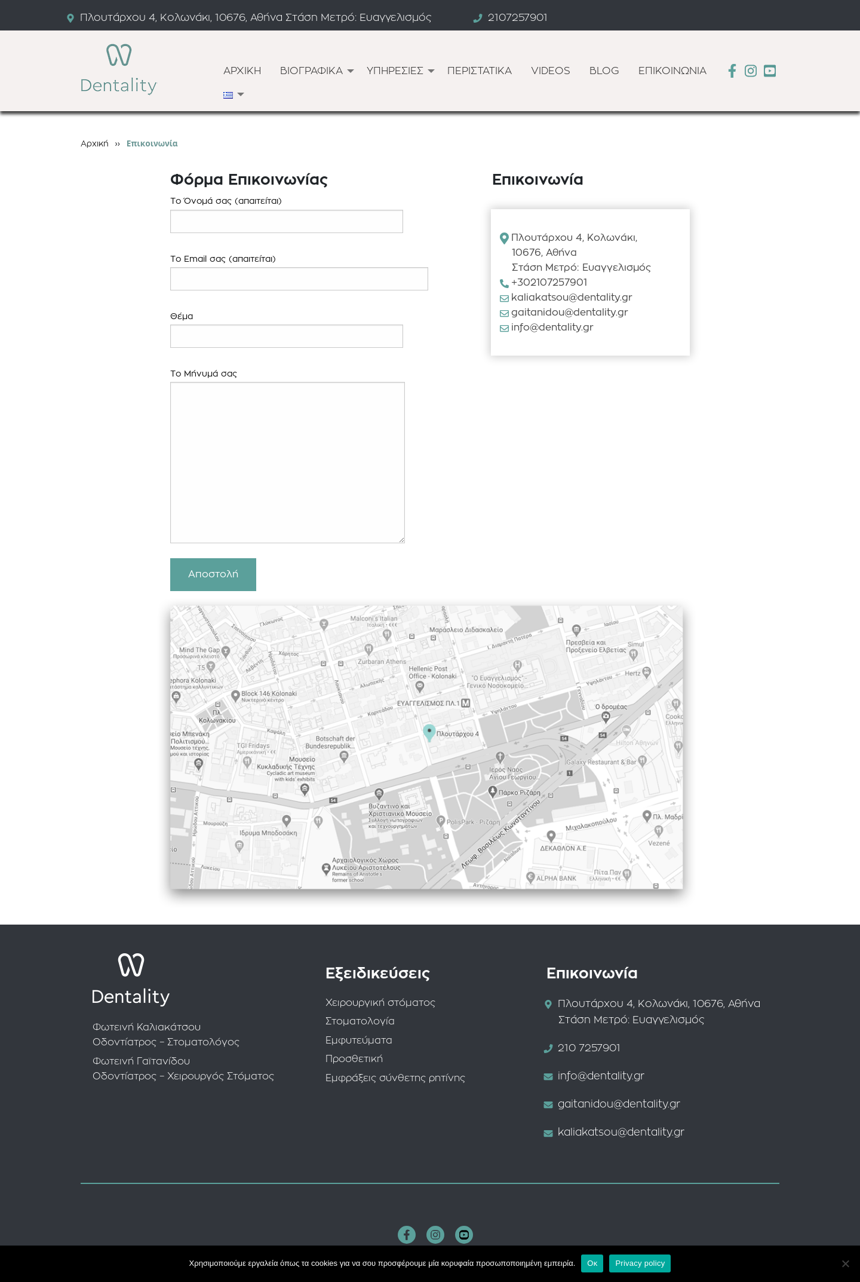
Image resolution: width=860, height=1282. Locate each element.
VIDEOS (550, 71)
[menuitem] (242, 70)
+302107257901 (549, 282)
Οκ (592, 1263)
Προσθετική (354, 1059)
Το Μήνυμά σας (287, 456)
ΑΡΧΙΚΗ (242, 71)
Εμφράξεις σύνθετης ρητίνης (395, 1078)
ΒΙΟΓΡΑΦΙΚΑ (311, 71)
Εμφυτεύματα (358, 1040)
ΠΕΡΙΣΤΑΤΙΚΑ (479, 71)
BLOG (604, 71)
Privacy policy (640, 1263)
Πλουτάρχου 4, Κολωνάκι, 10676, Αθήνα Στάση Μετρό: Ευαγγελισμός (256, 18)
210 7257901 (589, 1048)
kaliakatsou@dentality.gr (571, 297)
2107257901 (518, 18)
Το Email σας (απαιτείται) (299, 272)
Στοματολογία (360, 1021)
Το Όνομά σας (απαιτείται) (286, 214)
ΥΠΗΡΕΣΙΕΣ (395, 71)
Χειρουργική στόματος (380, 1003)
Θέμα (286, 330)
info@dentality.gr (552, 327)
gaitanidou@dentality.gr (569, 312)
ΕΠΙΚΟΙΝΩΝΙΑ (672, 71)
